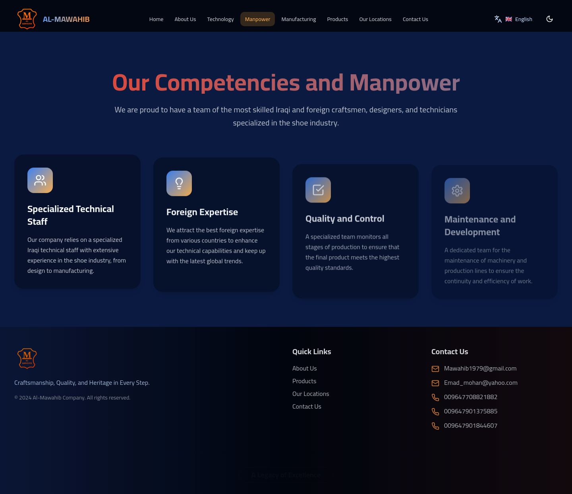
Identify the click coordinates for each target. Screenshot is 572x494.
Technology (220, 19)
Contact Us (415, 19)
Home (156, 19)
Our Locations (375, 19)
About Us (185, 19)
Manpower (258, 19)
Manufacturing (298, 19)
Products (337, 19)
